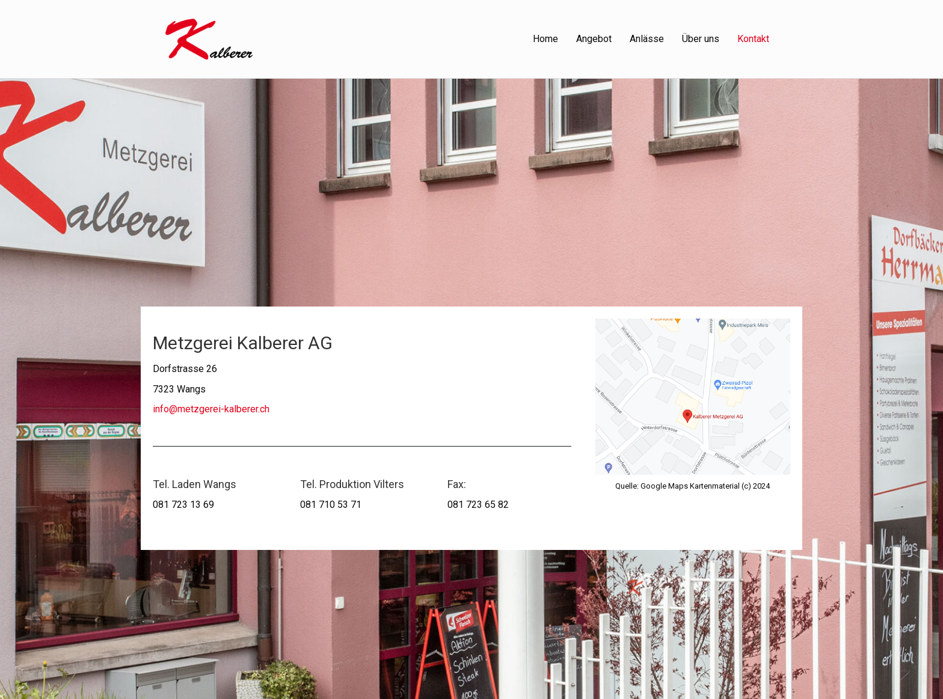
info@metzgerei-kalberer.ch (211, 409)
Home (545, 38)
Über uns (700, 38)
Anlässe (647, 38)
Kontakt (753, 38)
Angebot (594, 38)
